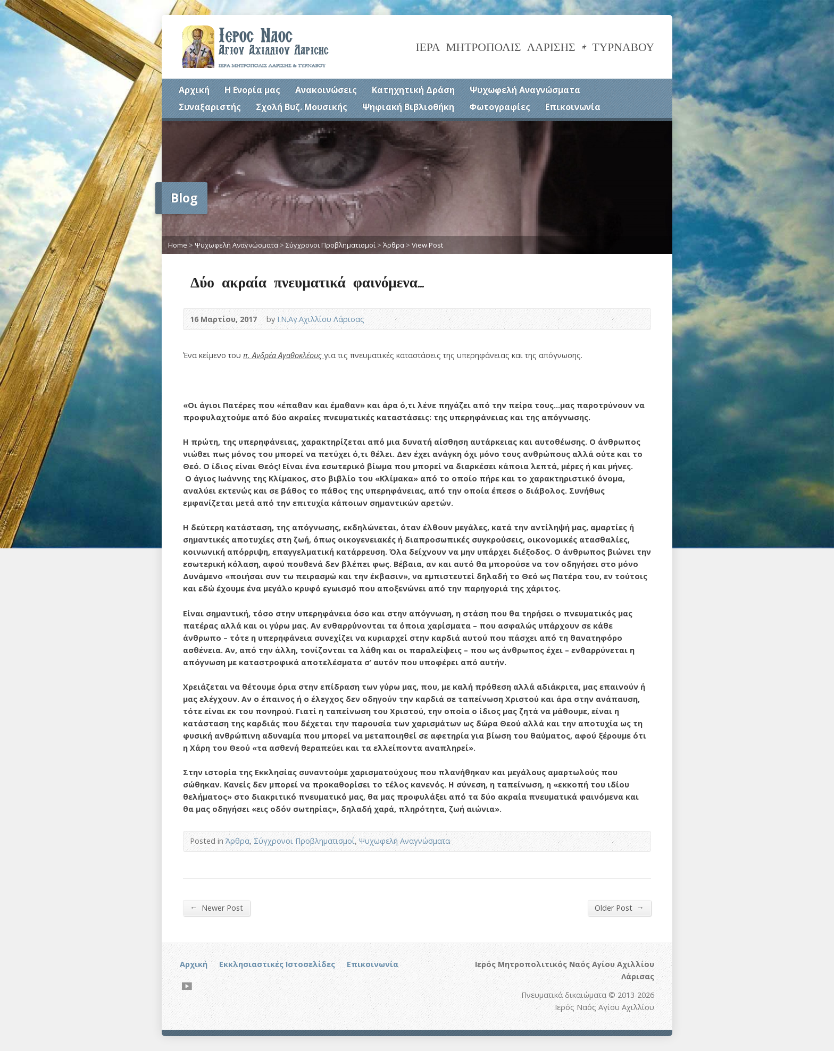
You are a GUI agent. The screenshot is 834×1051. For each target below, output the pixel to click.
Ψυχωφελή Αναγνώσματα (525, 90)
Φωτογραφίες (499, 107)
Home (177, 245)
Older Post (619, 907)
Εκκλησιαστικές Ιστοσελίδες (277, 964)
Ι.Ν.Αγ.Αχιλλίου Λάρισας (320, 319)
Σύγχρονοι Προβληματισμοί (331, 245)
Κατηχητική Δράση (413, 90)
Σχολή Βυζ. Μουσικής (301, 107)
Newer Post (216, 907)
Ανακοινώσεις (326, 90)
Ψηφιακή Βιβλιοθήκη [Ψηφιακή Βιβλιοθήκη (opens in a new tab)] (408, 107)
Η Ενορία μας (252, 90)
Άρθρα (393, 245)
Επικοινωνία (573, 107)
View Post (427, 245)
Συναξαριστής (210, 107)
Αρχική (194, 90)
